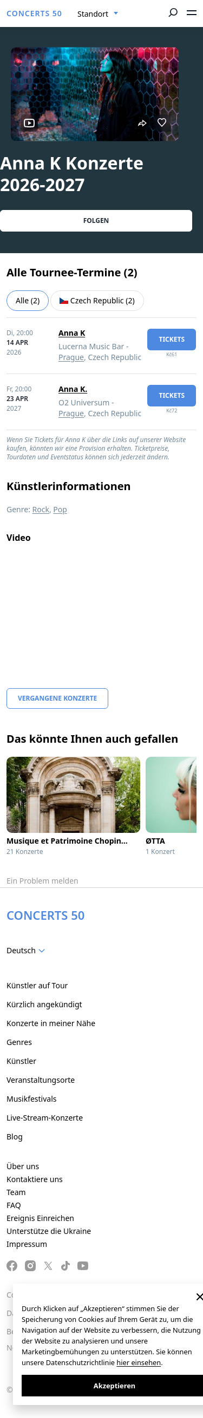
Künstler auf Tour (37, 985)
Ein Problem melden (42, 881)
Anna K (71, 333)
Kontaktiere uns (34, 1179)
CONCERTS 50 (34, 13)
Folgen (96, 220)
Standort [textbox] (92, 14)
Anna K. (72, 389)
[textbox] (27, 950)
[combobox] (98, 14)
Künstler (21, 1061)
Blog (14, 1136)
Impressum (26, 1244)
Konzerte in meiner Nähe (50, 1023)
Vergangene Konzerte (57, 698)
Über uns (22, 1166)
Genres (19, 1042)
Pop (60, 509)
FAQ (13, 1205)
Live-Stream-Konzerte (44, 1117)
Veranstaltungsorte (40, 1080)
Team (16, 1192)
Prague (71, 357)
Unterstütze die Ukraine (48, 1231)
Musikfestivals (31, 1099)
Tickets (172, 339)
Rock (40, 509)
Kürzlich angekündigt (44, 1004)
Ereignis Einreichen (40, 1218)
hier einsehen (138, 1362)
